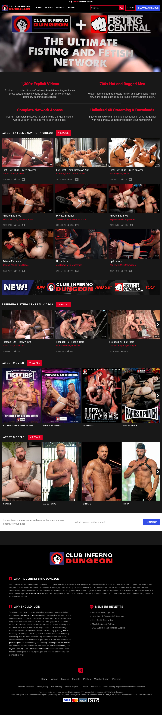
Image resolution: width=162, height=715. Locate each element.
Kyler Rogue (130, 345)
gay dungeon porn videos (31, 615)
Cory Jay (19, 649)
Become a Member (148, 7)
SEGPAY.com (104, 695)
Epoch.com (23, 695)
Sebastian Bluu (10, 219)
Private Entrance (12, 215)
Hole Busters (64, 643)
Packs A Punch (130, 426)
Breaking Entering (47, 643)
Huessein (75, 345)
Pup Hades (130, 219)
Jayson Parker (117, 219)
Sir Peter (60, 173)
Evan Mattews (30, 649)
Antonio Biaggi (116, 345)
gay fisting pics (59, 630)
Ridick (82, 173)
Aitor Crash (19, 345)
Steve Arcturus (25, 219)
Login (131, 7)
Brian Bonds (45, 649)
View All (63, 132)
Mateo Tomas (9, 173)
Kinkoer (21, 173)
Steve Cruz (8, 345)
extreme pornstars (36, 593)
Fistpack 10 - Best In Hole (70, 341)
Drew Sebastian (58, 646)
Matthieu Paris (63, 345)
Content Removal (145, 695)
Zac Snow (61, 265)
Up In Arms (62, 261)
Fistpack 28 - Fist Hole (121, 341)
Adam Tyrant (71, 173)
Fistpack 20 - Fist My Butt (17, 341)
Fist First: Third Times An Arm (19, 170)
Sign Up (152, 521)
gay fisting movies (16, 643)
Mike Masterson (74, 265)
